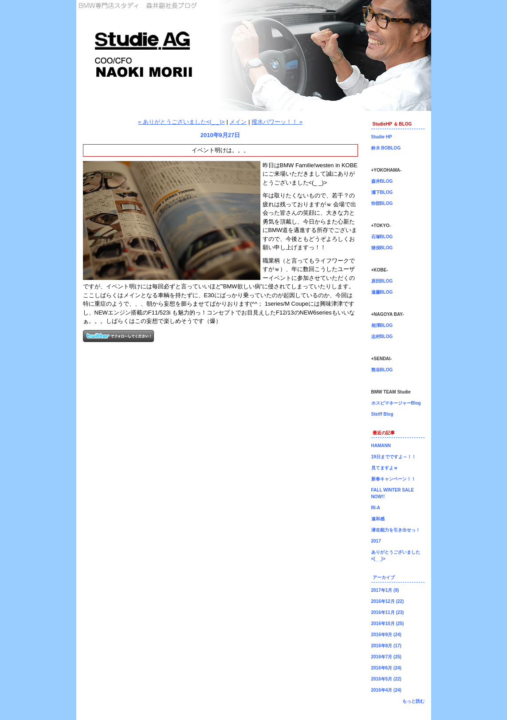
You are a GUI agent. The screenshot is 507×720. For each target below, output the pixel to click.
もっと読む (413, 701)
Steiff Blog (382, 414)
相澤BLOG (382, 325)
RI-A (376, 507)
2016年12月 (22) (387, 601)
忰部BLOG (382, 203)
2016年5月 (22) (386, 679)
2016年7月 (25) (386, 656)
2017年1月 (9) (385, 590)
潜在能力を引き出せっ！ (395, 529)
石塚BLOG (382, 236)
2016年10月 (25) (387, 623)
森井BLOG (382, 181)
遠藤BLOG (382, 292)
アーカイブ (384, 577)
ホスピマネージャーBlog (396, 403)
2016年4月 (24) (386, 690)
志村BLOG (382, 336)
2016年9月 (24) (386, 634)
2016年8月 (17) (386, 645)
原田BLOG (382, 281)
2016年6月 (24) (386, 667)
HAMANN (381, 445)
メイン (238, 121)
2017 (376, 541)
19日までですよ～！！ (393, 456)
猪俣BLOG (382, 247)
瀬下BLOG (382, 192)
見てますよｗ (384, 467)
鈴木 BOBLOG (386, 148)
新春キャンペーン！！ (393, 478)
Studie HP (381, 136)
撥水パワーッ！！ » (277, 121)
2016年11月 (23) (387, 612)
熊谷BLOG (382, 369)
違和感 (378, 518)
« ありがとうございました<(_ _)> (181, 121)
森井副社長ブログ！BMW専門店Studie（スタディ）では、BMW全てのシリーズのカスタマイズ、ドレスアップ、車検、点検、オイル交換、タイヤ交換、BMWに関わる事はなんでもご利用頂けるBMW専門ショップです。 (253, 55)
